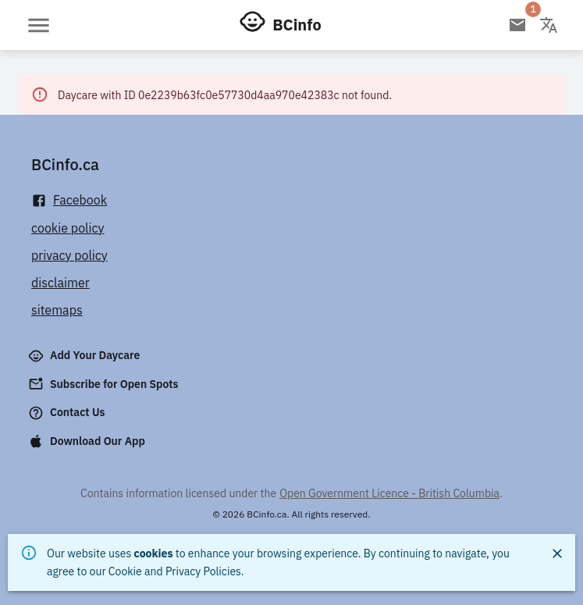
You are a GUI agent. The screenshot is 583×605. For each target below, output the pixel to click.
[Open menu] (39, 25)
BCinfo (296, 24)
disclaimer (60, 282)
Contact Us (68, 413)
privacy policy (69, 255)
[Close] (557, 553)
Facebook (69, 200)
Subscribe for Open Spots (104, 384)
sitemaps (57, 310)
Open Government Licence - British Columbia (389, 493)
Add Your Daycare (85, 356)
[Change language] (548, 25)
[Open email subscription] (517, 25)
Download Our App (88, 441)
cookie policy (68, 228)
